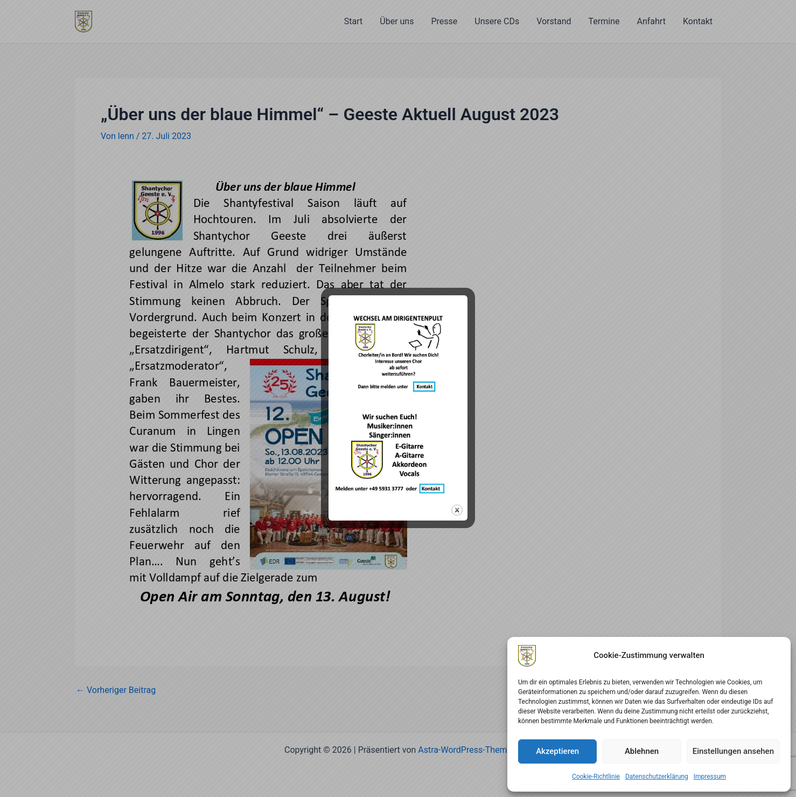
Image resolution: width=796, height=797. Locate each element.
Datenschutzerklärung (656, 776)
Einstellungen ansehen (733, 751)
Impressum (710, 776)
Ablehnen (642, 751)
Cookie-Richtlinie (596, 776)
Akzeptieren (557, 751)
